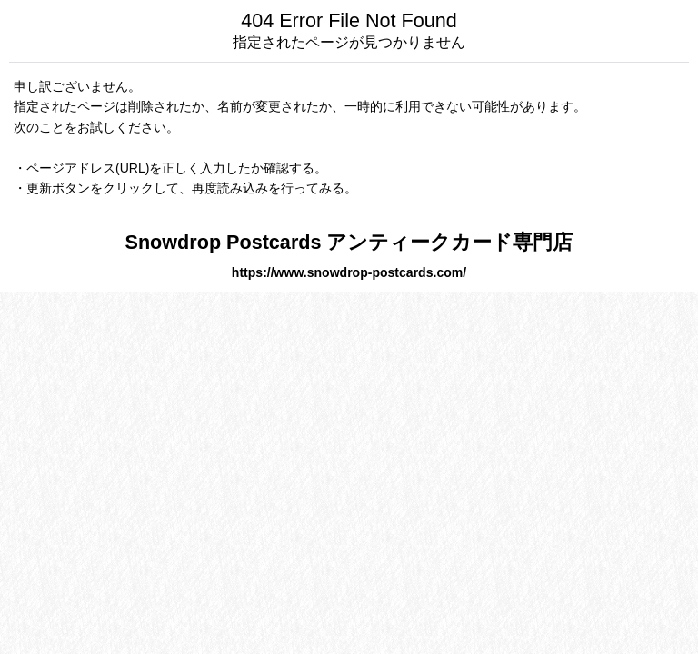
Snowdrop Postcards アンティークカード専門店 (349, 242)
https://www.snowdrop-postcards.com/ (349, 272)
